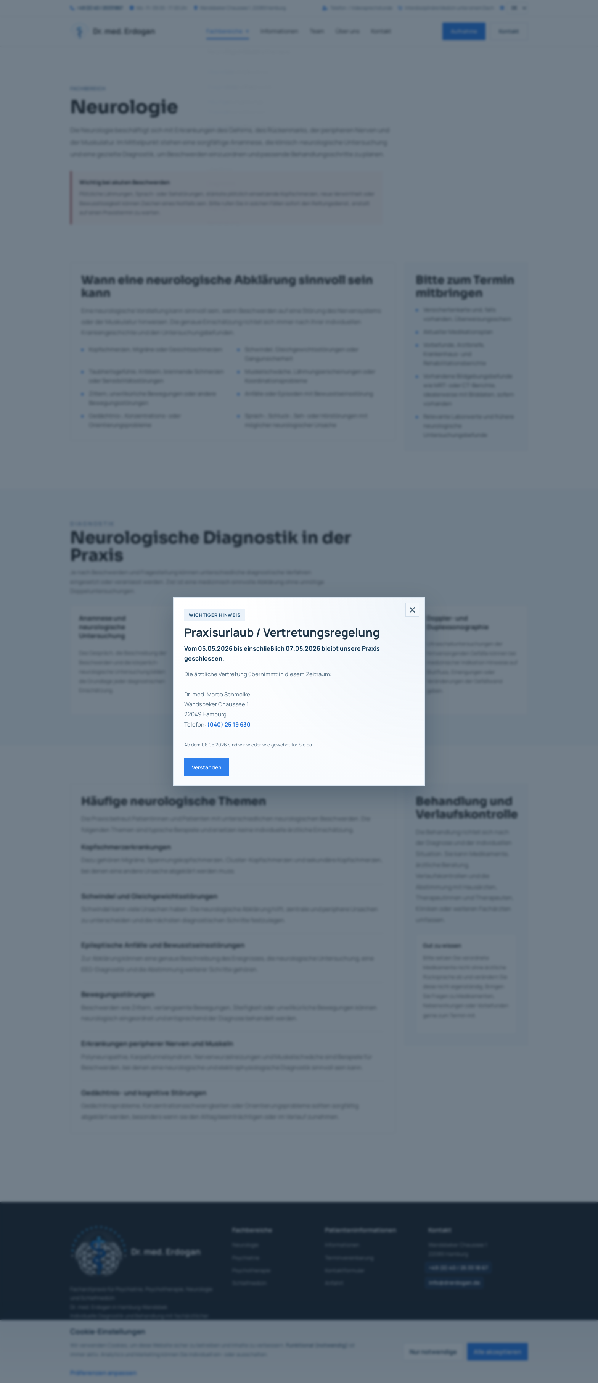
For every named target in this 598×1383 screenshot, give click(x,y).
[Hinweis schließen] (412, 610)
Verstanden (207, 767)
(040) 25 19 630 (229, 725)
